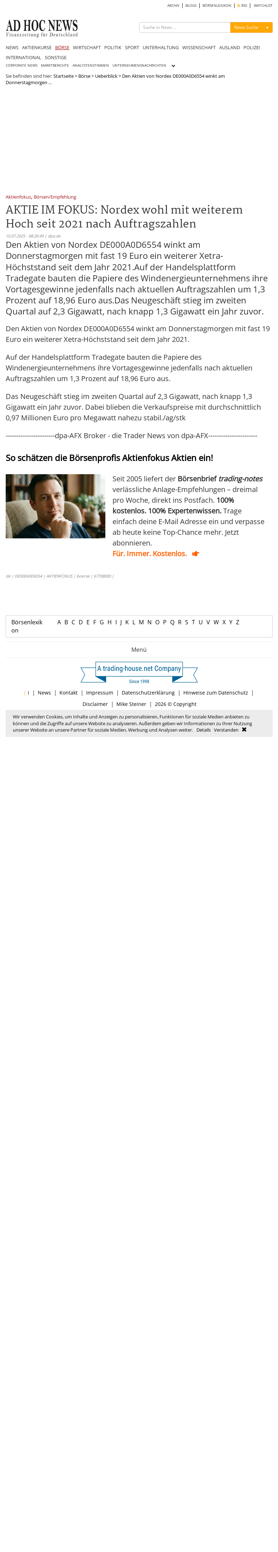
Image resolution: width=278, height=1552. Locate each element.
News (44, 692)
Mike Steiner (131, 704)
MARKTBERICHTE (55, 65)
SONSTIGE (56, 57)
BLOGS (190, 5)
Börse (84, 76)
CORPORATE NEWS (21, 65)
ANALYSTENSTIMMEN (91, 65)
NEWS (12, 47)
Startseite (63, 76)
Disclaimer (95, 704)
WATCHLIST (263, 5)
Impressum (99, 692)
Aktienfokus (18, 197)
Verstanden (226, 730)
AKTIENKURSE (37, 47)
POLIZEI (251, 47)
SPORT (132, 47)
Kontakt (68, 692)
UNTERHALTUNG (161, 47)
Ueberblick (106, 76)
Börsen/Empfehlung (55, 197)
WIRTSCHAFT (87, 47)
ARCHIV (173, 5)
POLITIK (112, 47)
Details (203, 730)
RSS (242, 5)
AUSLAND (229, 47)
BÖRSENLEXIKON (217, 5)
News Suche (246, 27)
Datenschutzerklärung (148, 692)
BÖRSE (62, 47)
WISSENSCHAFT (199, 47)
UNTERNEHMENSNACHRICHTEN (139, 65)
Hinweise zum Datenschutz (215, 692)
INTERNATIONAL (23, 57)
